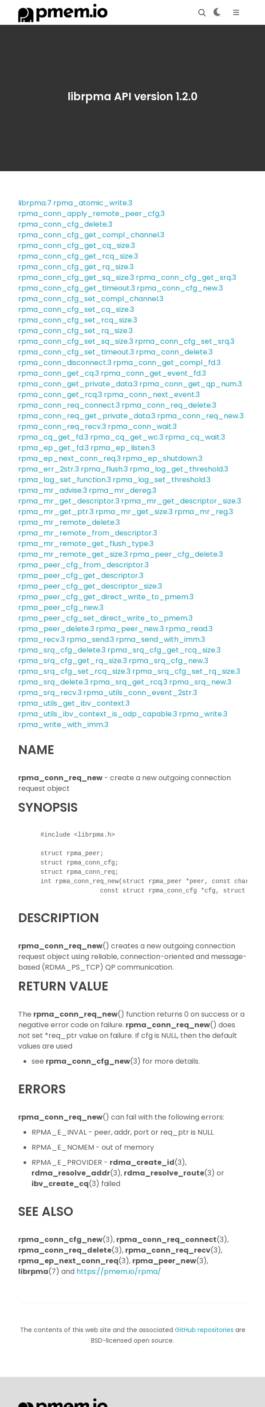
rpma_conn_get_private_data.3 (78, 384)
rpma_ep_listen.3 (123, 448)
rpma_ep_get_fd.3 (53, 448)
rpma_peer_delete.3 (56, 629)
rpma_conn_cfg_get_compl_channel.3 (91, 235)
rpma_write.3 (203, 714)
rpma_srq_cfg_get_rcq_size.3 (164, 650)
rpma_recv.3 (41, 639)
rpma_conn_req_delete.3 (169, 405)
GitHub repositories (204, 1329)
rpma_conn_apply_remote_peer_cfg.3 (91, 213)
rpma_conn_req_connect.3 (69, 405)
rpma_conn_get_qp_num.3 (190, 384)
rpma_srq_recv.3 (50, 693)
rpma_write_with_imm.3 (63, 724)
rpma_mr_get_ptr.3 (56, 512)
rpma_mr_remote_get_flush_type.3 (86, 543)
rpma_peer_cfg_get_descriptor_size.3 (90, 586)
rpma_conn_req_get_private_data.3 (86, 416)
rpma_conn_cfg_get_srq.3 (186, 277)
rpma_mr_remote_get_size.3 (73, 554)
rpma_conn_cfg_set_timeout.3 (76, 352)
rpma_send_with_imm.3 (160, 639)
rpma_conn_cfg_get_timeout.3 (76, 288)
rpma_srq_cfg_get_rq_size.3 (72, 661)
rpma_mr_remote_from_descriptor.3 (87, 533)
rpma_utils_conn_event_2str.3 (140, 693)
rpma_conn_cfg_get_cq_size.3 (76, 245)
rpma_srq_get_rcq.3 (128, 682)
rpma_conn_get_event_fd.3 (153, 373)
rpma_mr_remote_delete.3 (69, 522)
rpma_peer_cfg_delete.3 (176, 554)
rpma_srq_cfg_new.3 (168, 661)
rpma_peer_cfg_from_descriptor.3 (83, 565)
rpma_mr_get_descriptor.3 (68, 501)
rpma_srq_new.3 (200, 682)
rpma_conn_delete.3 (174, 352)
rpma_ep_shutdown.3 (162, 458)
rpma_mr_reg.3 (203, 512)
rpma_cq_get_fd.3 (53, 437)
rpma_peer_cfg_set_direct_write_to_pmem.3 (105, 618)
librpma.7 (34, 203)
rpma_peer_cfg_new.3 (60, 607)
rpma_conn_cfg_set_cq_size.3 (76, 309)
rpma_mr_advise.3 (52, 490)
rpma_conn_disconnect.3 (64, 363)
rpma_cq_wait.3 (195, 437)
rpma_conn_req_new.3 (200, 416)
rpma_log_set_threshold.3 (161, 480)
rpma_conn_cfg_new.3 (180, 288)
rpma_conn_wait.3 (142, 426)
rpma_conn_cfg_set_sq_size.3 (75, 341)
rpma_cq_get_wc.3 (126, 437)
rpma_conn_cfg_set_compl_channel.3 (90, 299)
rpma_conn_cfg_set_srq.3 (184, 341)
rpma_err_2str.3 (48, 469)
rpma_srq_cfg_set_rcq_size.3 (74, 671)
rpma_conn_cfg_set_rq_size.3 (75, 331)
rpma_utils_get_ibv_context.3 (74, 703)
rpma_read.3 (189, 629)
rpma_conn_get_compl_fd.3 (167, 363)
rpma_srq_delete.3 (53, 682)
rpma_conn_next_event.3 (152, 394)
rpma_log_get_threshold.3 (179, 469)
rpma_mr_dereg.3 (122, 490)
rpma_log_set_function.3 (64, 480)
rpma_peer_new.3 (130, 629)
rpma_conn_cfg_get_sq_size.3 (76, 277)
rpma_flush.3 (104, 469)
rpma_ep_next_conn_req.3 (69, 458)
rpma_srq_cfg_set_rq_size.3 (186, 671)
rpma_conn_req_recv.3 (62, 426)
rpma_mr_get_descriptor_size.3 (181, 501)
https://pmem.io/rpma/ (118, 1271)
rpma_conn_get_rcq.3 (60, 394)
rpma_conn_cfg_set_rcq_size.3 (77, 320)
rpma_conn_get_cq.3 (58, 373)
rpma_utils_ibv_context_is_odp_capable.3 (97, 714)
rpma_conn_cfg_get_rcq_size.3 (78, 256)
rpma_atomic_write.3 (92, 203)
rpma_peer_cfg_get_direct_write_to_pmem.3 (106, 597)
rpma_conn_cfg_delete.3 (65, 224)
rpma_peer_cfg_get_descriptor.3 (80, 575)
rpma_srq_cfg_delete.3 (62, 650)
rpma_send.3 (90, 639)
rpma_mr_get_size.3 (134, 512)
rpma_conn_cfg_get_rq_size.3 (76, 267)
